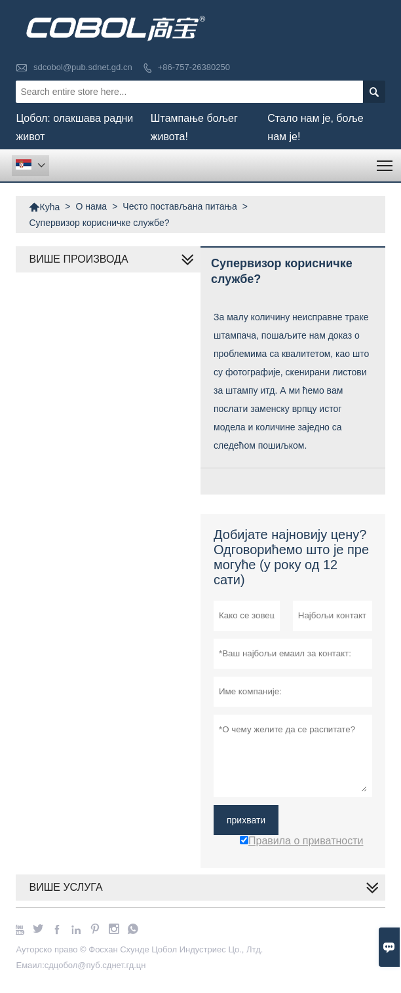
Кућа (44, 207)
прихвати (246, 820)
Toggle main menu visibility (385, 161)
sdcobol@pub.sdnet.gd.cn (82, 67)
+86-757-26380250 (194, 67)
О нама (91, 206)
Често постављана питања (180, 206)
